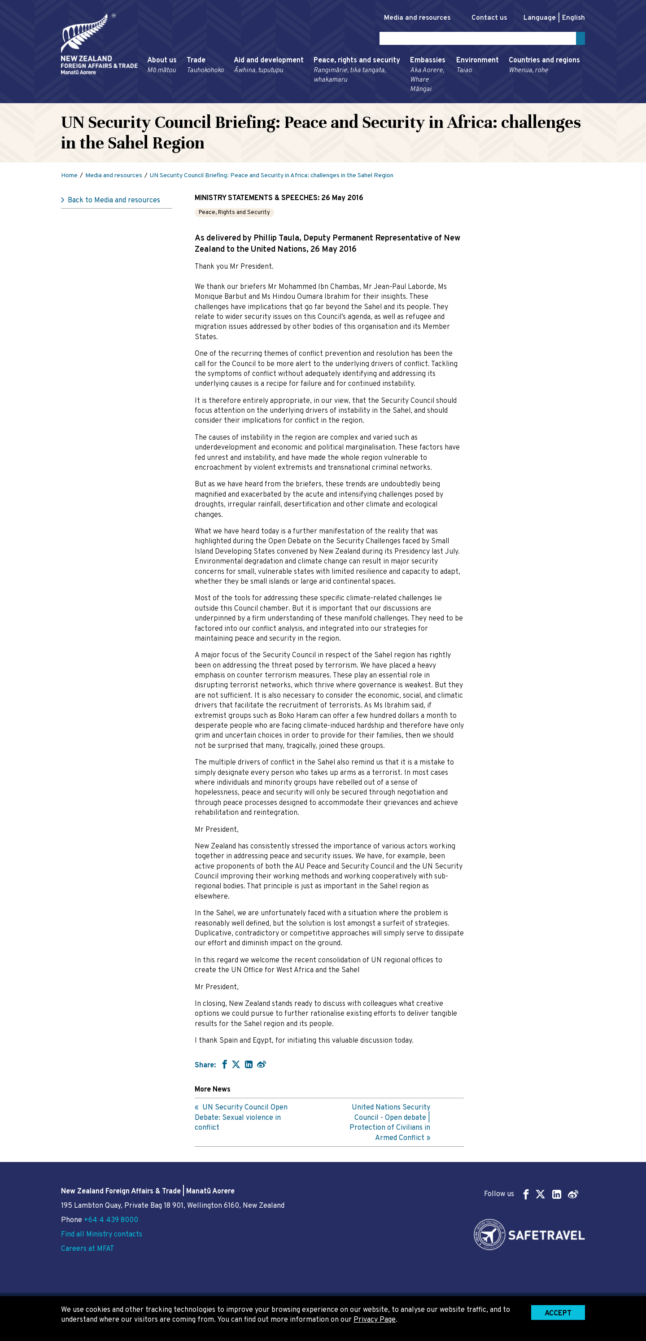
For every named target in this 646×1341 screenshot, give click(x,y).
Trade (205, 67)
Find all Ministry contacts (101, 1234)
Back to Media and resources (114, 202)
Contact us (484, 18)
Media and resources (408, 18)
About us (162, 67)
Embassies (428, 77)
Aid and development (269, 67)
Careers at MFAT (87, 1249)
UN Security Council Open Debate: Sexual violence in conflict (241, 1119)
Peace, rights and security (357, 72)
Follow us (531, 1194)
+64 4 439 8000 (111, 1220)
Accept (558, 1313)
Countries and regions (544, 67)
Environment (477, 67)
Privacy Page (375, 1319)
